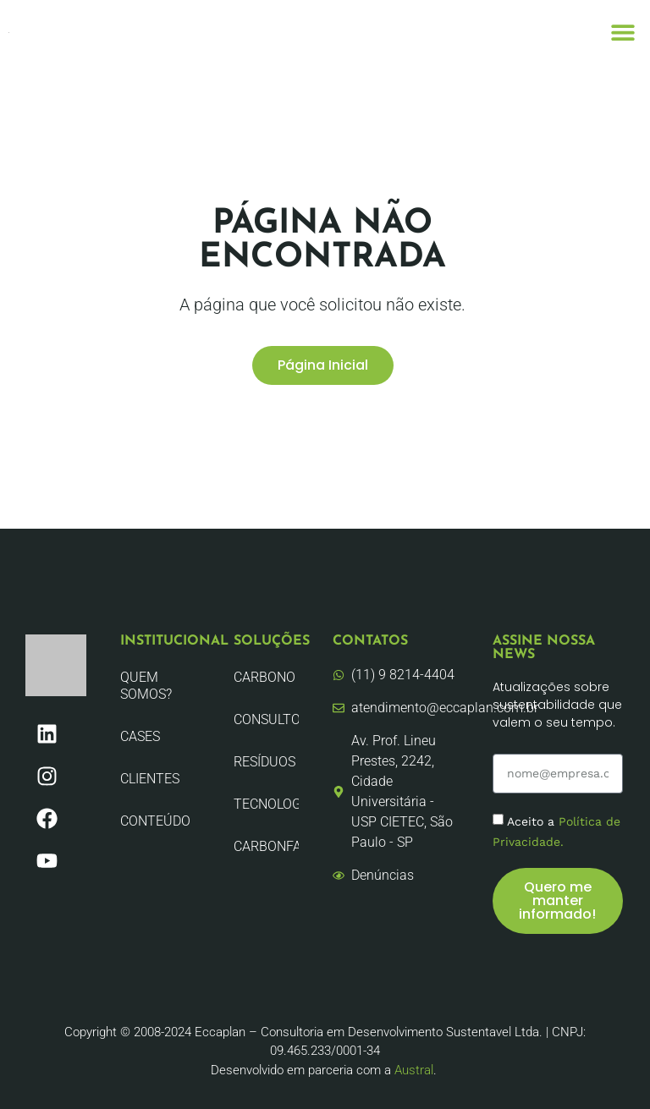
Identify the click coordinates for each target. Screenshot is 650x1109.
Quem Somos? (146, 685)
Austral (413, 1070)
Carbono (264, 677)
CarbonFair (266, 846)
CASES (140, 736)
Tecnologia (266, 804)
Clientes (149, 779)
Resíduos (264, 762)
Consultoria (266, 719)
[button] (622, 32)
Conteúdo (155, 821)
